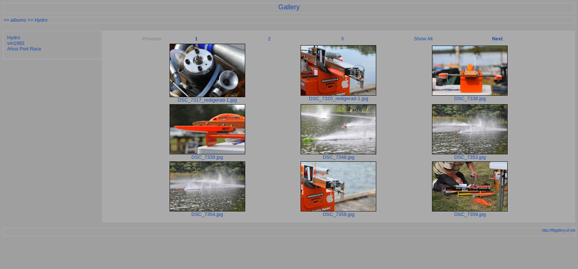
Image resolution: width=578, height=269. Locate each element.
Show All (423, 38)
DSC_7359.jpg (470, 214)
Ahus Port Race (24, 49)
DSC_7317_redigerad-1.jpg (207, 100)
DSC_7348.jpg (339, 157)
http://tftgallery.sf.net (558, 230)
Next (497, 38)
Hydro (41, 20)
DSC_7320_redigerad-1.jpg (338, 98)
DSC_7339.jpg (207, 157)
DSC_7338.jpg (470, 98)
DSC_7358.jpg (339, 214)
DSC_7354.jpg (207, 214)
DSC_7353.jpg (470, 157)
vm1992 (15, 43)
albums (18, 20)
